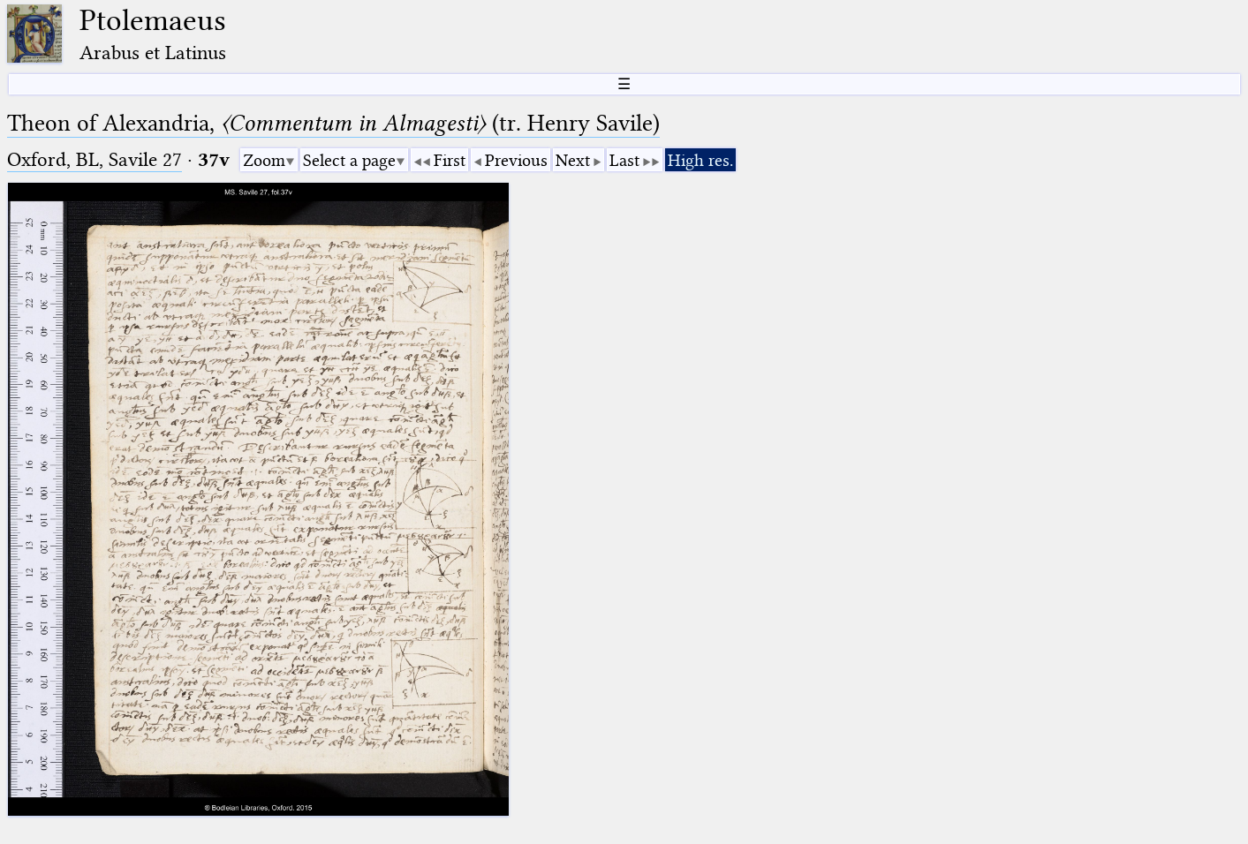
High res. (700, 160)
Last (624, 160)
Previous (516, 160)
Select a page (349, 160)
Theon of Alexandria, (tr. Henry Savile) (333, 123)
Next (573, 160)
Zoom (264, 160)
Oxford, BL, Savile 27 (94, 159)
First (449, 160)
